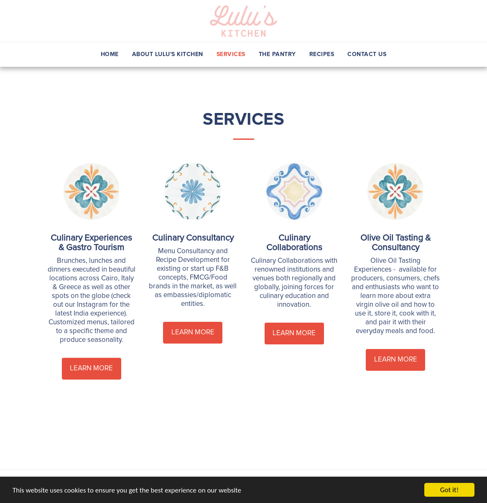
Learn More (91, 368)
